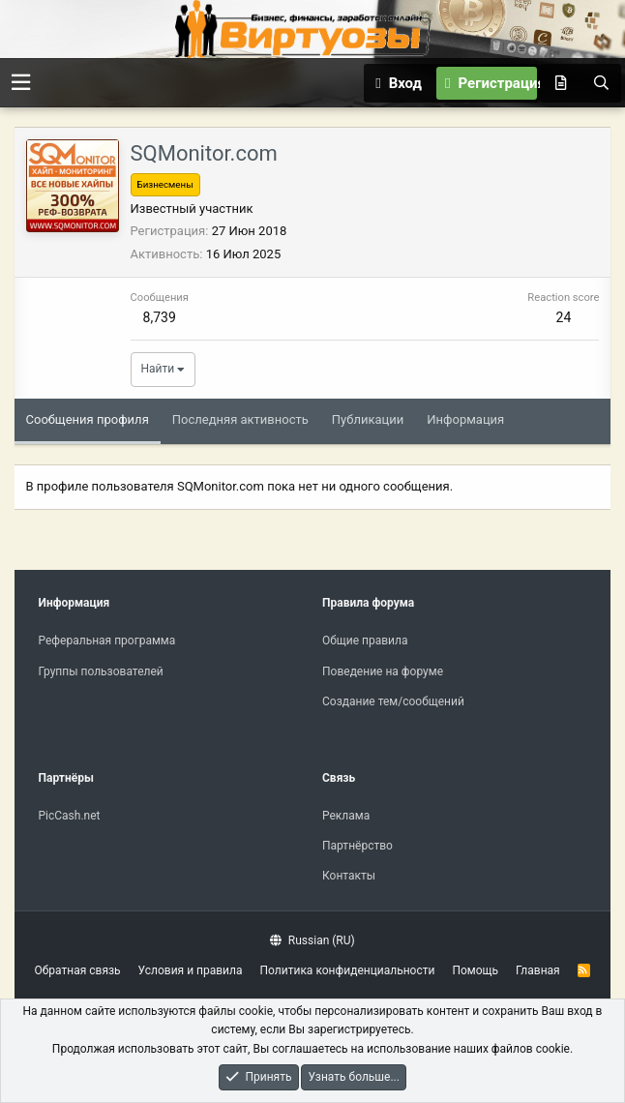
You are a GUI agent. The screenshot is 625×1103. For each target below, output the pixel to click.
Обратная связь (78, 970)
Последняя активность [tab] (240, 419)
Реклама (346, 815)
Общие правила (364, 640)
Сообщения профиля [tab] (87, 419)
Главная (538, 970)
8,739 (159, 317)
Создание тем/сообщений (393, 701)
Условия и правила (190, 970)
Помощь (475, 970)
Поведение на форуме (382, 671)
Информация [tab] (465, 419)
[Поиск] (600, 83)
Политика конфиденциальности (347, 970)
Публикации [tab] (367, 419)
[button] (21, 82)
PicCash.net (70, 815)
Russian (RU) (312, 940)
